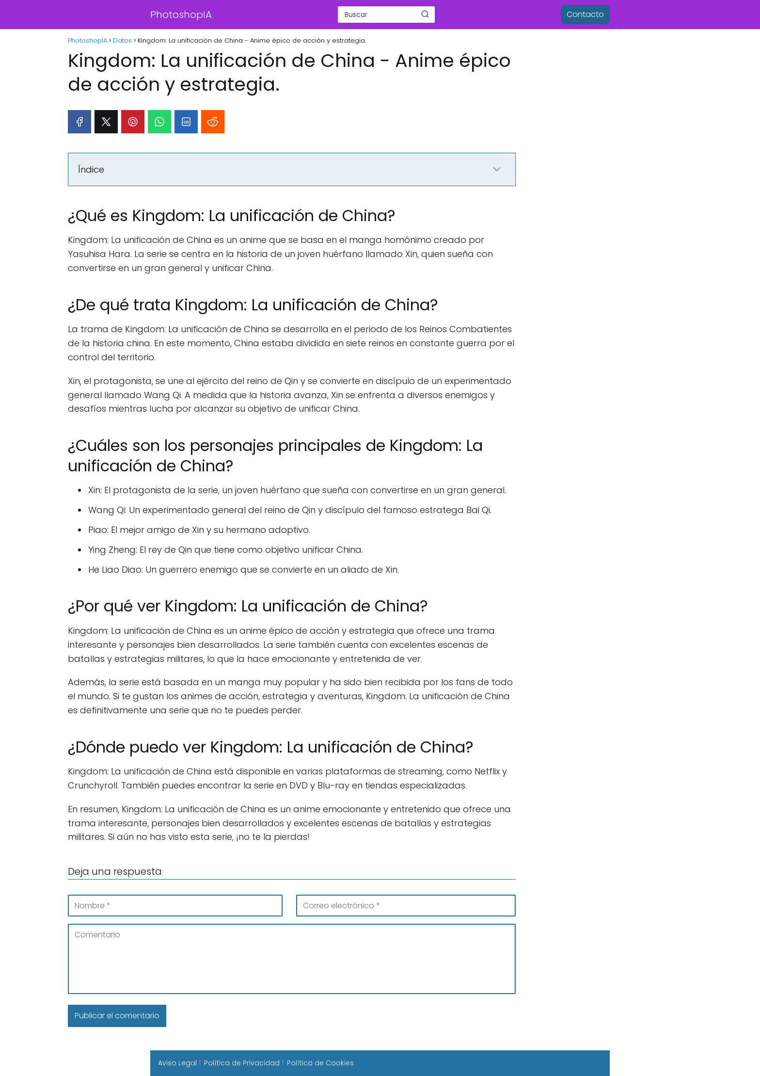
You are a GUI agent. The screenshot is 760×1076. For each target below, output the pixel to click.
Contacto (585, 14)
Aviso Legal (177, 1063)
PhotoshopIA (181, 14)
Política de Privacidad (242, 1063)
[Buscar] (425, 14)
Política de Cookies (320, 1063)
